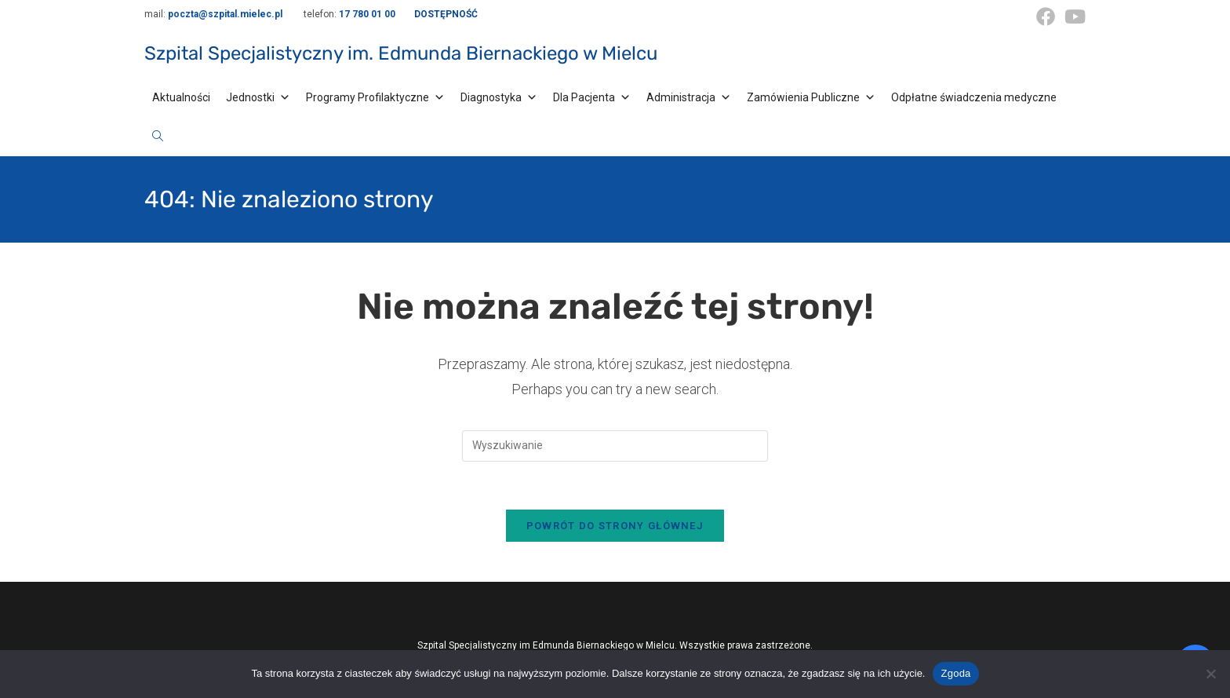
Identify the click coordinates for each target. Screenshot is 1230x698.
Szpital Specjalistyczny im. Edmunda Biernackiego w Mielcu (400, 53)
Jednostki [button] (258, 97)
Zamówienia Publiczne (811, 97)
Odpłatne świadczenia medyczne (974, 97)
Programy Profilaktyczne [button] (375, 97)
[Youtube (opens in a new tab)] (1073, 16)
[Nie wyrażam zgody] (1210, 674)
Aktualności (181, 97)
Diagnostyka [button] (498, 97)
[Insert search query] (615, 446)
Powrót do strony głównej (615, 526)
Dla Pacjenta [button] (592, 97)
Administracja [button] (688, 97)
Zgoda (955, 673)
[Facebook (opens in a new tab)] (1046, 16)
